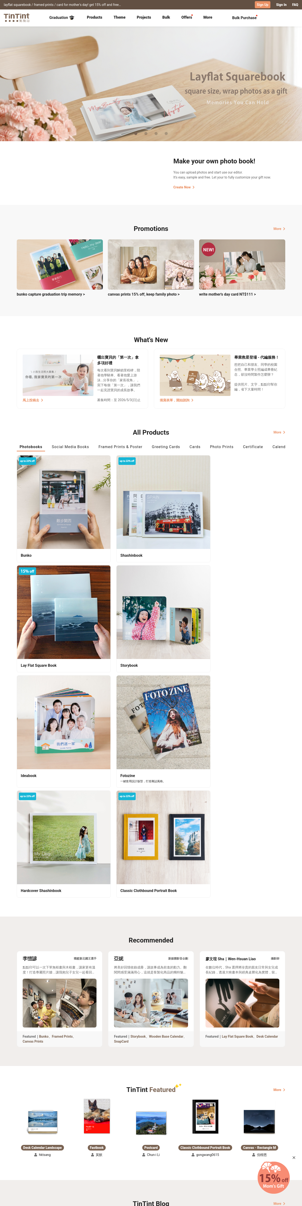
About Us (151, 1156)
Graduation (62, 17)
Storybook (138, 754)
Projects (144, 17)
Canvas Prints (33, 759)
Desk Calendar (267, 754)
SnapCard (121, 759)
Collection (25, 1156)
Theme (120, 17)
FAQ (295, 5)
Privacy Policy (114, 1170)
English (276, 1199)
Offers (186, 17)
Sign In (281, 5)
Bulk (166, 17)
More (279, 228)
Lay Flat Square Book (237, 754)
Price (57, 1163)
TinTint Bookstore (191, 1156)
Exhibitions (25, 1163)
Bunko (44, 754)
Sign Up (262, 5)
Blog (147, 1163)
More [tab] (207, 17)
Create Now (184, 187)
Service (108, 1163)
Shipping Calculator (68, 1156)
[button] (42, 840)
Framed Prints (62, 754)
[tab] (94, 18)
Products (94, 17)
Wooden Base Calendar (166, 754)
